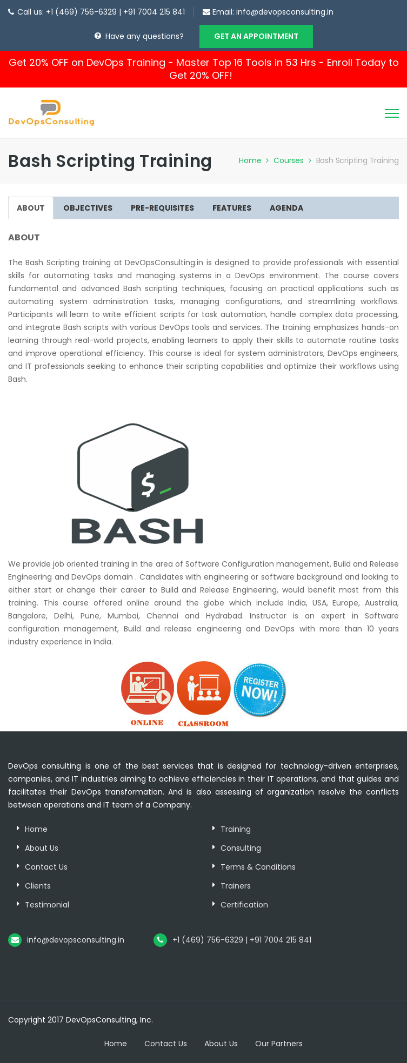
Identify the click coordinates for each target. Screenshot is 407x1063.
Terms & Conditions (258, 867)
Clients (38, 885)
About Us (41, 848)
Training (236, 829)
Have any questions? (144, 36)
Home (255, 160)
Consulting (241, 848)
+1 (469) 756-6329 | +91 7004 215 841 (241, 939)
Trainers (236, 885)
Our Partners (279, 1043)
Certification (244, 904)
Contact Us (46, 867)
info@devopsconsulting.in (284, 11)
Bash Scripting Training (357, 160)
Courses (293, 160)
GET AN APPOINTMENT (256, 36)
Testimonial (47, 904)
